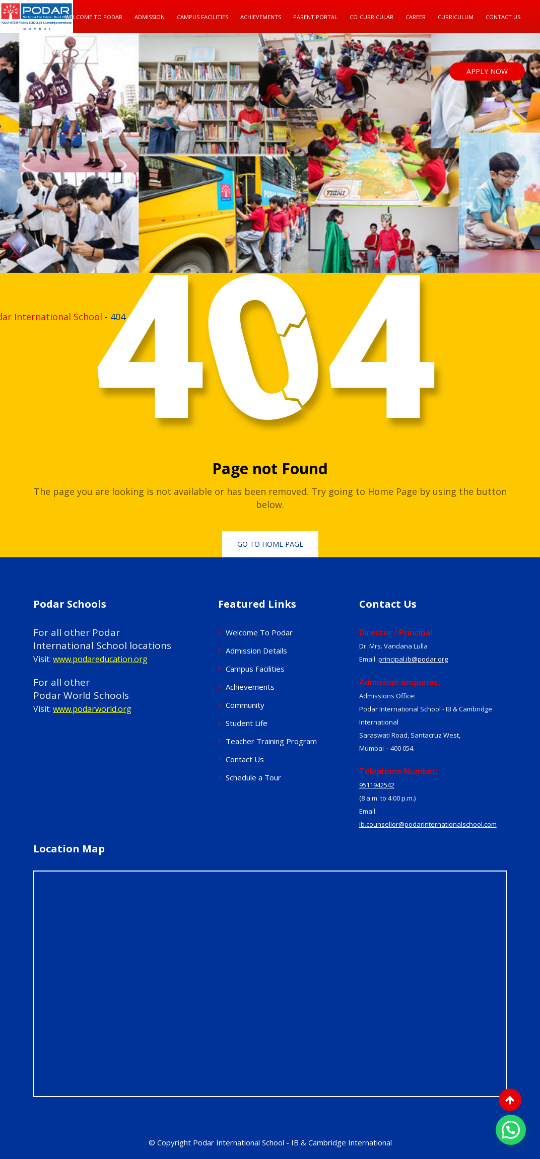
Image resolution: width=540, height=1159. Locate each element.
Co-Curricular (371, 17)
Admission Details (256, 650)
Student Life (246, 723)
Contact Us (503, 17)
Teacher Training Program (271, 741)
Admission (149, 17)
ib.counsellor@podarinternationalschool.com (428, 824)
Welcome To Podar (93, 17)
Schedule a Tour (253, 777)
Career (416, 17)
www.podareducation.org (100, 659)
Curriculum (456, 17)
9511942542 (376, 784)
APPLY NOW (487, 71)
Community (245, 705)
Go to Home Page (270, 544)
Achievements (260, 17)
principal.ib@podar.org (413, 659)
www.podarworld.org (92, 708)
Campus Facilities (202, 17)
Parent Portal (315, 17)
